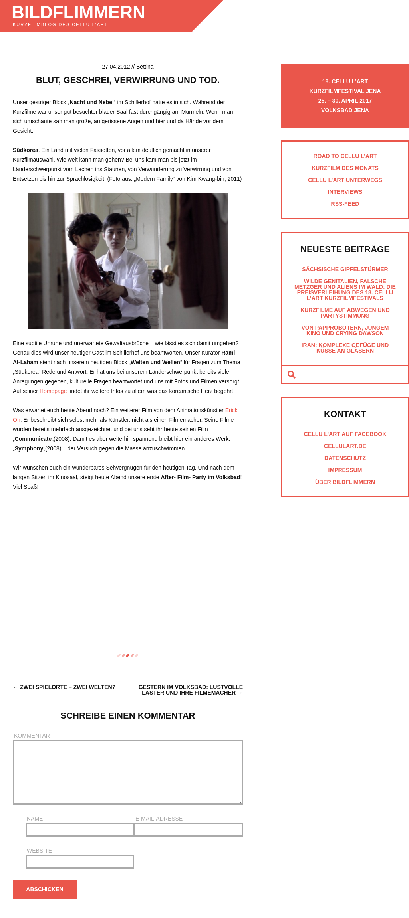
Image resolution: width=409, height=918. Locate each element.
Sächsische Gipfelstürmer (345, 269)
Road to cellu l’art (345, 156)
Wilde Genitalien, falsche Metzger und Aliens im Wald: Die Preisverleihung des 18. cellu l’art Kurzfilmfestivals (345, 289)
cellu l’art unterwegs (345, 180)
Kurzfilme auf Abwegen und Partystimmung (345, 313)
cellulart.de (345, 446)
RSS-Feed (345, 204)
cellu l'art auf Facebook (345, 434)
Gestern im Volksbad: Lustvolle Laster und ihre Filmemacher (191, 690)
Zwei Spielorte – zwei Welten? (67, 687)
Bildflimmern (78, 12)
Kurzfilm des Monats (345, 168)
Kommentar (128, 769)
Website (80, 858)
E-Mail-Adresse (188, 826)
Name (80, 826)
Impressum (345, 470)
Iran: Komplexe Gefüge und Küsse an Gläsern (345, 348)
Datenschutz (345, 458)
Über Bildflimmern (345, 482)
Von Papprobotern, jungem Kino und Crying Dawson (345, 330)
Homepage (53, 391)
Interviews (345, 192)
